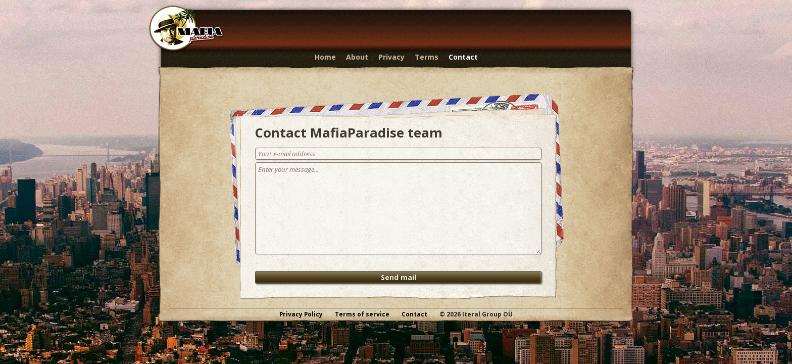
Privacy (391, 57)
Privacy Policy (301, 314)
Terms (426, 57)
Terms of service (362, 314)
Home (325, 57)
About (357, 57)
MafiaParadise (186, 29)
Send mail (398, 277)
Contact (463, 57)
